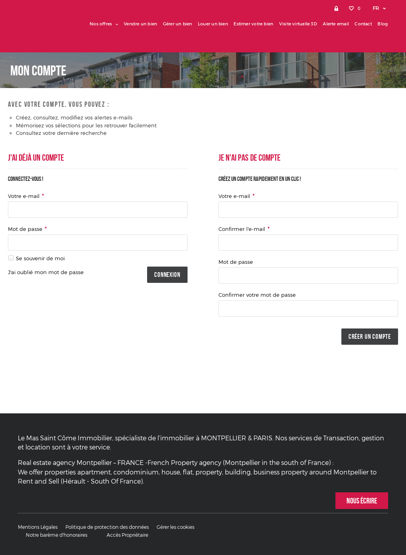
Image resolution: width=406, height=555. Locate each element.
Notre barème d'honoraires (57, 535)
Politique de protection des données (107, 527)
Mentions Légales (37, 527)
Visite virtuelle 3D (300, 24)
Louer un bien (216, 24)
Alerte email (337, 24)
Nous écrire (362, 500)
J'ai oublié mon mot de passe (46, 272)
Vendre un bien (144, 24)
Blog (383, 24)
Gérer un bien (181, 24)
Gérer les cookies (175, 527)
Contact (364, 24)
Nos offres (108, 24)
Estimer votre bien (256, 24)
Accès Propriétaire (127, 535)
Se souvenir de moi (40, 258)
